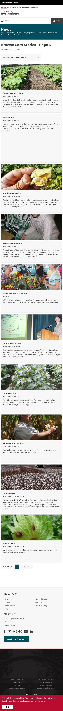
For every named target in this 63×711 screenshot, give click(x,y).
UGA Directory (17, 682)
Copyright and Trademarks (46, 679)
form (42, 701)
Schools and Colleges (17, 679)
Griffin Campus (10, 625)
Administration (10, 606)
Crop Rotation (9, 393)
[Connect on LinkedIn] (31, 632)
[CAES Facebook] (4, 632)
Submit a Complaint (46, 685)
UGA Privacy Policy (46, 682)
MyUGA (17, 685)
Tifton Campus (10, 622)
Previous (7, 566)
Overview (8, 599)
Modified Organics (12, 193)
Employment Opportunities (17, 688)
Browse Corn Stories (15, 35)
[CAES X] (10, 632)
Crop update (9, 493)
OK (7, 707)
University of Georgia (10, 2)
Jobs (6, 609)
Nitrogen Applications (13, 443)
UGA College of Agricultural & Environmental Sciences (19, 7)
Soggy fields (9, 543)
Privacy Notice (48, 698)
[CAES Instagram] (15, 632)
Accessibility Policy (40, 606)
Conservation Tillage (13, 93)
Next (26, 566)
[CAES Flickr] (20, 632)
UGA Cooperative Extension (14, 619)
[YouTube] (26, 632)
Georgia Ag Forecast (13, 343)
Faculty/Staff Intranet (16, 639)
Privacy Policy (38, 602)
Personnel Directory (41, 599)
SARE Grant (8, 117)
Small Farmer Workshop (15, 293)
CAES (2, 33)
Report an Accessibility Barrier (46, 688)
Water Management (13, 243)
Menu (5, 20)
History (7, 602)
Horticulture (10, 33)
